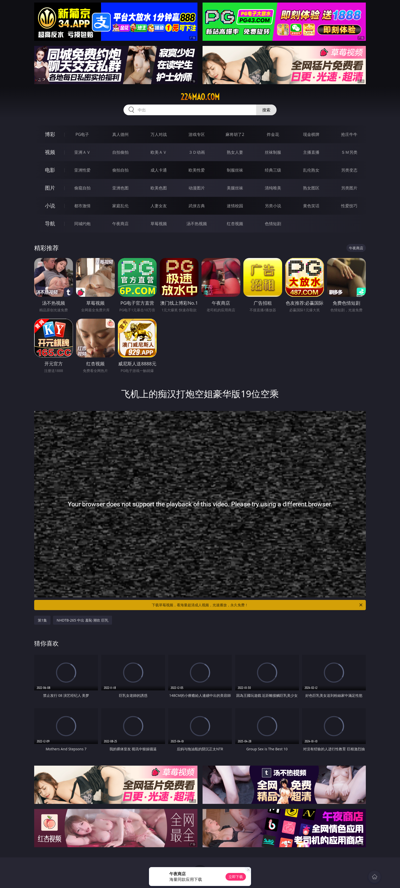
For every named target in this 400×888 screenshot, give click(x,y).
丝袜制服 (273, 152)
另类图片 (349, 188)
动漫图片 (197, 188)
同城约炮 (82, 223)
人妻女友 (159, 206)
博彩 (50, 134)
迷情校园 (235, 206)
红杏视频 (235, 223)
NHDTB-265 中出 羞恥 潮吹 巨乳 (82, 620)
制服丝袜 (235, 170)
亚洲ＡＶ (82, 152)
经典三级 (273, 170)
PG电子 (82, 134)
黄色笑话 (311, 206)
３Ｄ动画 (197, 152)
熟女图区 (311, 188)
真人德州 (120, 134)
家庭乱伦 (120, 206)
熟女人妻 (235, 152)
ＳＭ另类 (349, 152)
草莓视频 (159, 223)
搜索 (266, 110)
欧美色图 (159, 188)
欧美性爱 (197, 170)
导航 (50, 223)
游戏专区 (197, 134)
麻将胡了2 (235, 134)
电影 (50, 169)
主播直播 (311, 152)
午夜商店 (120, 223)
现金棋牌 (311, 134)
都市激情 (82, 206)
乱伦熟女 (311, 170)
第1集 (42, 620)
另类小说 (273, 206)
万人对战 (159, 134)
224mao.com (200, 97)
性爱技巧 (349, 206)
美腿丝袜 (235, 188)
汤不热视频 (196, 223)
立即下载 (236, 876)
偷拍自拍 (120, 170)
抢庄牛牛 (349, 134)
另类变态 (349, 170)
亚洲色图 (120, 188)
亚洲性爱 (82, 170)
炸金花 (273, 134)
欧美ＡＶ (159, 152)
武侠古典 (197, 206)
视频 (50, 152)
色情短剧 (273, 223)
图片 (50, 187)
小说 (50, 205)
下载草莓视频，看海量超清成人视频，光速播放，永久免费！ (257, 605)
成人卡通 (159, 170)
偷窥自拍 (82, 188)
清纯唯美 (273, 188)
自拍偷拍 (120, 152)
